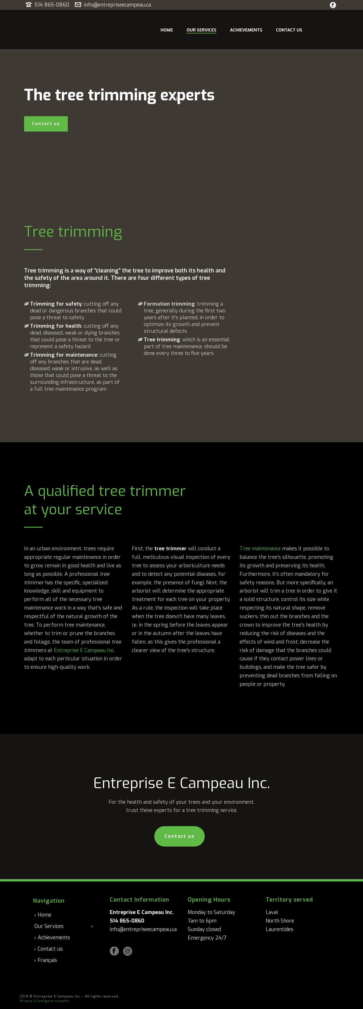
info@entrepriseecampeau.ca (117, 4)
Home (167, 30)
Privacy (26, 1001)
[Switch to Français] (47, 960)
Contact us (289, 30)
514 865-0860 (53, 4)
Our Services (201, 30)
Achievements (246, 30)
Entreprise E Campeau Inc (84, 650)
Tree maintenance (260, 548)
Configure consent (52, 1001)
